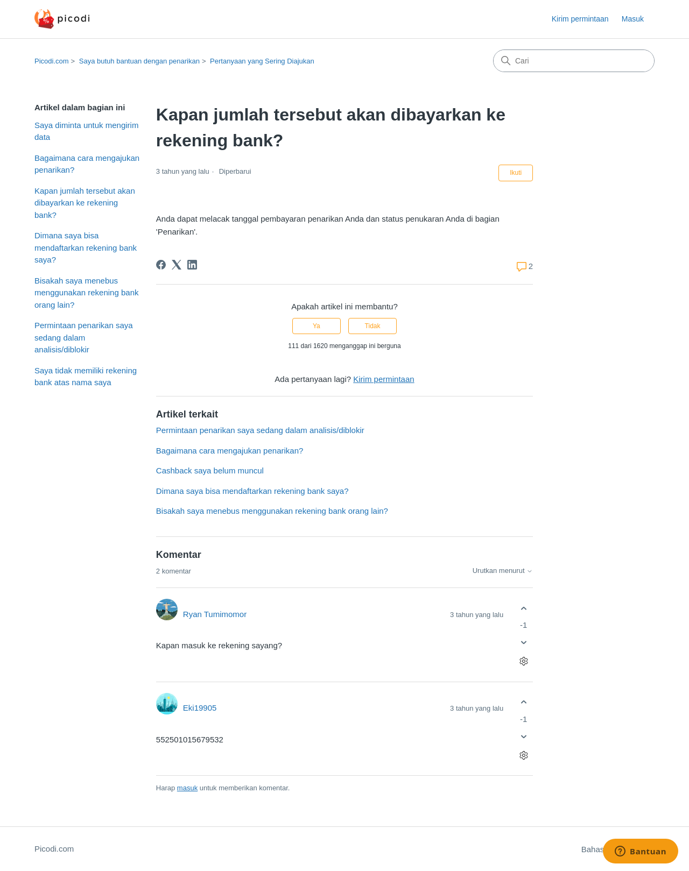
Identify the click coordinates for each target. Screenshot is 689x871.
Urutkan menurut (503, 571)
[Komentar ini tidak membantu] (523, 642)
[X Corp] (176, 265)
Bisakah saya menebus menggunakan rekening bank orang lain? (86, 292)
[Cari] (574, 61)
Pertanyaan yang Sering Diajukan (262, 61)
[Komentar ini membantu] (523, 608)
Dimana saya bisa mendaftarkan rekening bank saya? (85, 247)
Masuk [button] (633, 19)
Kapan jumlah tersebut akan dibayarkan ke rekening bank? (84, 202)
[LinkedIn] (192, 265)
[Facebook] (161, 265)
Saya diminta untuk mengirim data (86, 131)
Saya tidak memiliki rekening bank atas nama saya (85, 376)
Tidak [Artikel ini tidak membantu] (373, 326)
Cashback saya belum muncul (210, 470)
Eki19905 (200, 707)
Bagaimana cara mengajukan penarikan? (86, 164)
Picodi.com (51, 61)
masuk (187, 788)
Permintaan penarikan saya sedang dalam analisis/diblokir (83, 337)
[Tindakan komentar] (523, 661)
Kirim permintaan (580, 19)
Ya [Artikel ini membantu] (316, 326)
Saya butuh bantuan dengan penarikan (139, 61)
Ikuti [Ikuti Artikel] (516, 172)
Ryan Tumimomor (215, 614)
